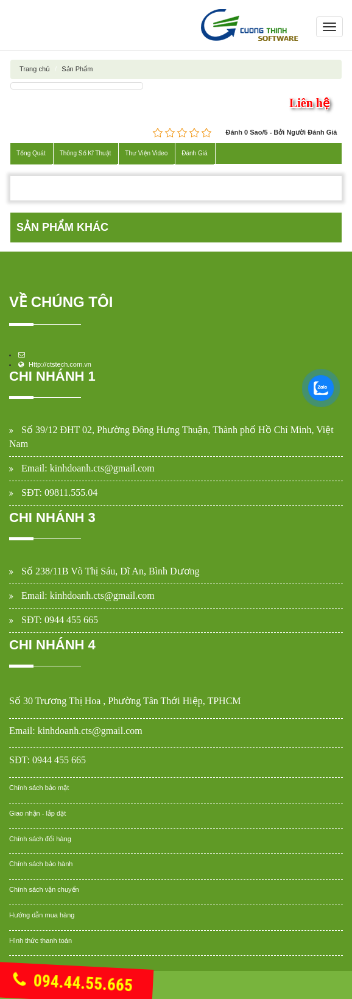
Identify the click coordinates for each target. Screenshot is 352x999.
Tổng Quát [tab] (31, 153)
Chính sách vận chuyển (44, 889)
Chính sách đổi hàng (40, 838)
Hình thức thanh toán (40, 940)
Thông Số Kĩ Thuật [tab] (85, 153)
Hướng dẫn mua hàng (41, 915)
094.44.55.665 (73, 983)
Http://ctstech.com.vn (60, 364)
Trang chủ (34, 68)
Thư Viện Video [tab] (146, 153)
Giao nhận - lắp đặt (37, 813)
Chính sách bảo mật (39, 787)
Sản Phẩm (77, 68)
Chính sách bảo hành (40, 863)
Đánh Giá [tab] (194, 153)
